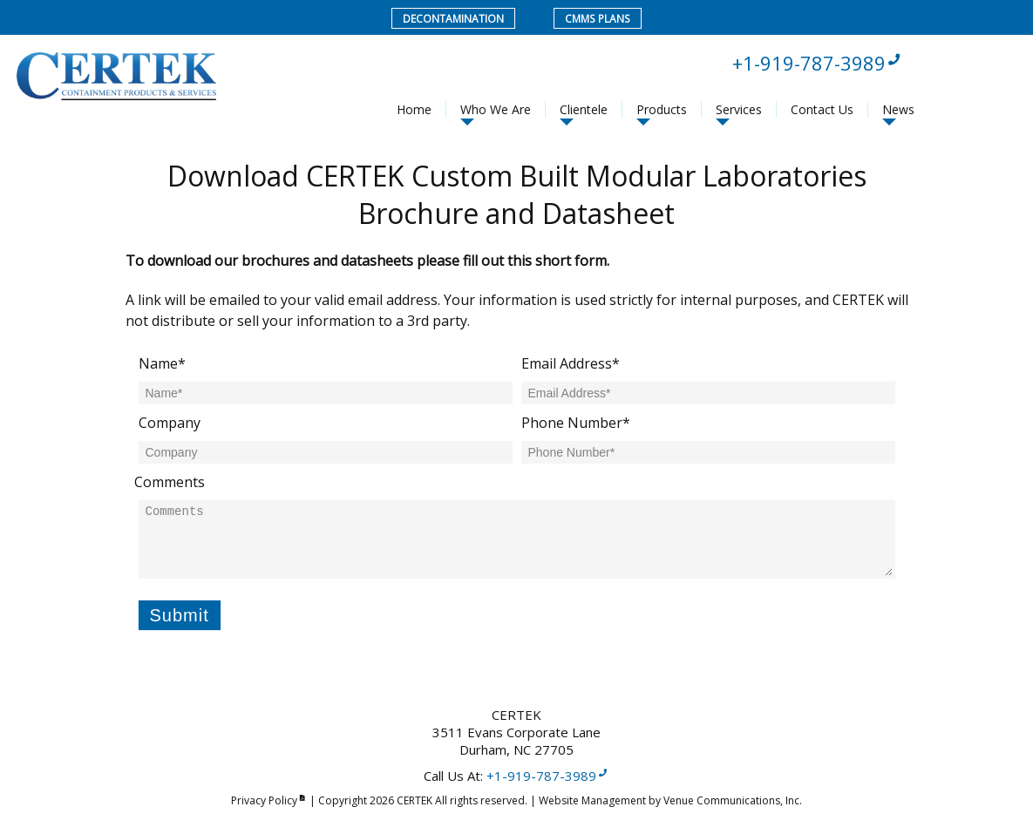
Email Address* (570, 363)
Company (169, 422)
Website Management (592, 800)
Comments (169, 482)
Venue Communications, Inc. (732, 800)
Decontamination (454, 18)
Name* (162, 363)
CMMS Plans (597, 18)
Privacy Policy (269, 800)
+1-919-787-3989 (817, 63)
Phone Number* (575, 422)
